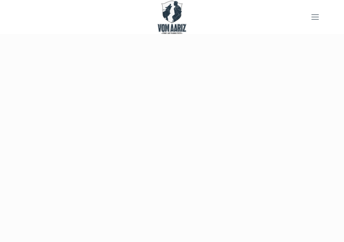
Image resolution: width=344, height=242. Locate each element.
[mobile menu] (315, 17)
